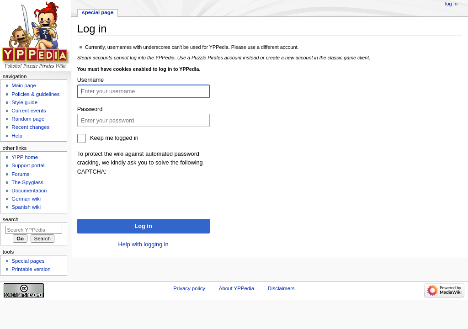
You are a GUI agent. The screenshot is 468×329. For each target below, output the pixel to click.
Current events (28, 110)
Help (16, 135)
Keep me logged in (114, 138)
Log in (143, 226)
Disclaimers (281, 288)
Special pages (27, 261)
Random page (27, 119)
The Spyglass (27, 182)
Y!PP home (24, 157)
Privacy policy (189, 288)
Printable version (30, 269)
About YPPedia (236, 288)
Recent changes (30, 127)
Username (90, 80)
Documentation (29, 190)
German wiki (26, 199)
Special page (97, 12)
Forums (20, 174)
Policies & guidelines (35, 94)
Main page (23, 85)
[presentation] (146, 194)
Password (90, 109)
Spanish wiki (26, 207)
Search (11, 219)
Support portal (27, 165)
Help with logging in (143, 244)
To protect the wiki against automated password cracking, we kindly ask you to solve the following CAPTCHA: (140, 163)
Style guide (24, 102)
